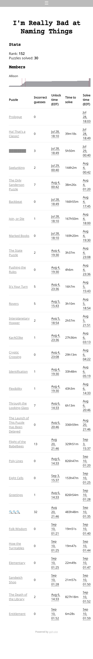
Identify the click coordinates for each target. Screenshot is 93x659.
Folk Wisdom (18, 529)
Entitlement (17, 614)
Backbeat (15, 202)
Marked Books (19, 236)
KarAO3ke (16, 338)
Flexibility (15, 389)
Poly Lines (16, 461)
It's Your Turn (18, 287)
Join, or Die (16, 219)
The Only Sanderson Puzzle (16, 184)
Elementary (17, 563)
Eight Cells (16, 478)
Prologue (15, 117)
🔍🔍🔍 (14, 512)
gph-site (53, 631)
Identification (18, 371)
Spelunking (17, 168)
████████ (17, 151)
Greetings (16, 495)
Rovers (14, 304)
